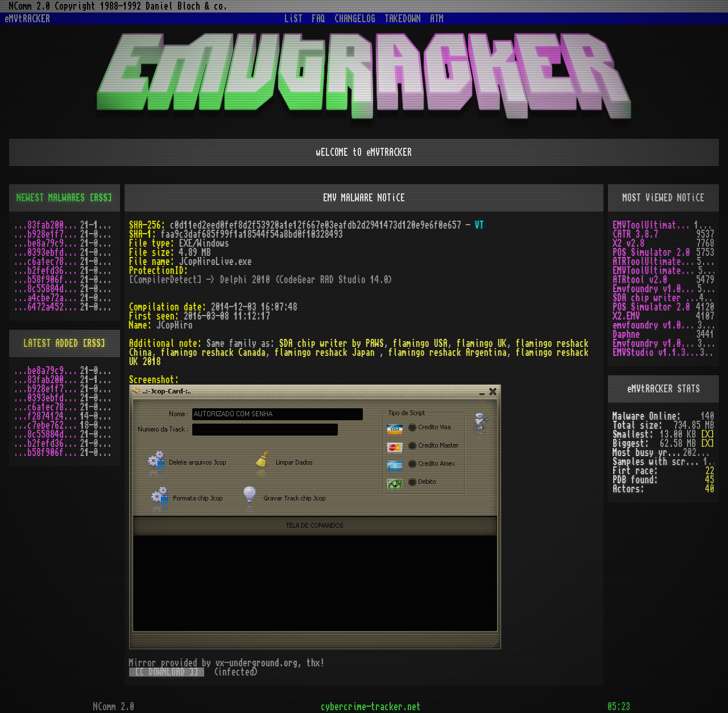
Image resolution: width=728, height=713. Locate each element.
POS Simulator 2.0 (651, 252)
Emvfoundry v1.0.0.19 (655, 343)
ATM (437, 18)
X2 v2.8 (628, 243)
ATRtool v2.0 (640, 279)
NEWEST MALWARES (50, 197)
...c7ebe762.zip (47, 425)
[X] (707, 434)
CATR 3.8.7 (635, 234)
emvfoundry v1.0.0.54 (655, 325)
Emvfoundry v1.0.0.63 (655, 288)
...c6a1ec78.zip (47, 261)
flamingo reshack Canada (213, 352)
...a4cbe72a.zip (47, 297)
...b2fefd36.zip (47, 270)
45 (709, 479)
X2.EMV (626, 316)
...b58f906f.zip (47, 279)
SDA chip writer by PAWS (331, 343)
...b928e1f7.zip (47, 234)
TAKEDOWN (402, 18)
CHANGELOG (354, 18)
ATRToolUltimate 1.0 (655, 261)
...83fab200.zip (47, 225)
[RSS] (100, 197)
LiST (293, 18)
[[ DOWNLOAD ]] (166, 672)
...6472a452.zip (47, 307)
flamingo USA (420, 343)
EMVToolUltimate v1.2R (655, 270)
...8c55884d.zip (47, 288)
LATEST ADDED (50, 343)
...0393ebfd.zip (47, 252)
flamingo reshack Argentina (447, 352)
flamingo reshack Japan (327, 352)
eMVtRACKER (27, 18)
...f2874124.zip (47, 416)
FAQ (318, 18)
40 (709, 489)
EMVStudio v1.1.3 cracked (656, 352)
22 (709, 470)
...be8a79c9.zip (47, 243)
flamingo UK (482, 343)
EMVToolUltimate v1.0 (653, 225)
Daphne (626, 334)
